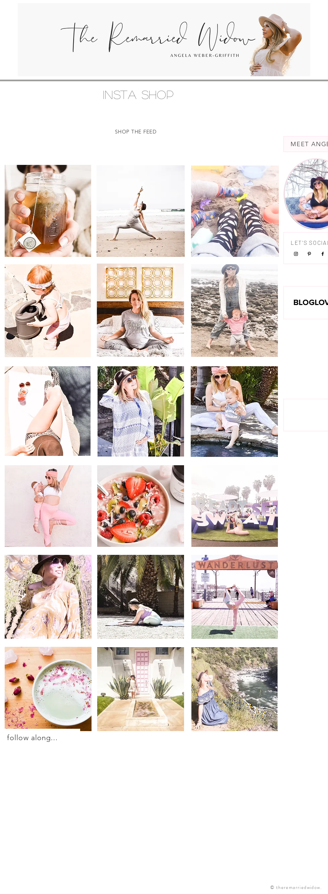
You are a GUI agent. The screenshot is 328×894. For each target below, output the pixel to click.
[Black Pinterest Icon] (309, 254)
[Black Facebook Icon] (322, 254)
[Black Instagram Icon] (296, 254)
